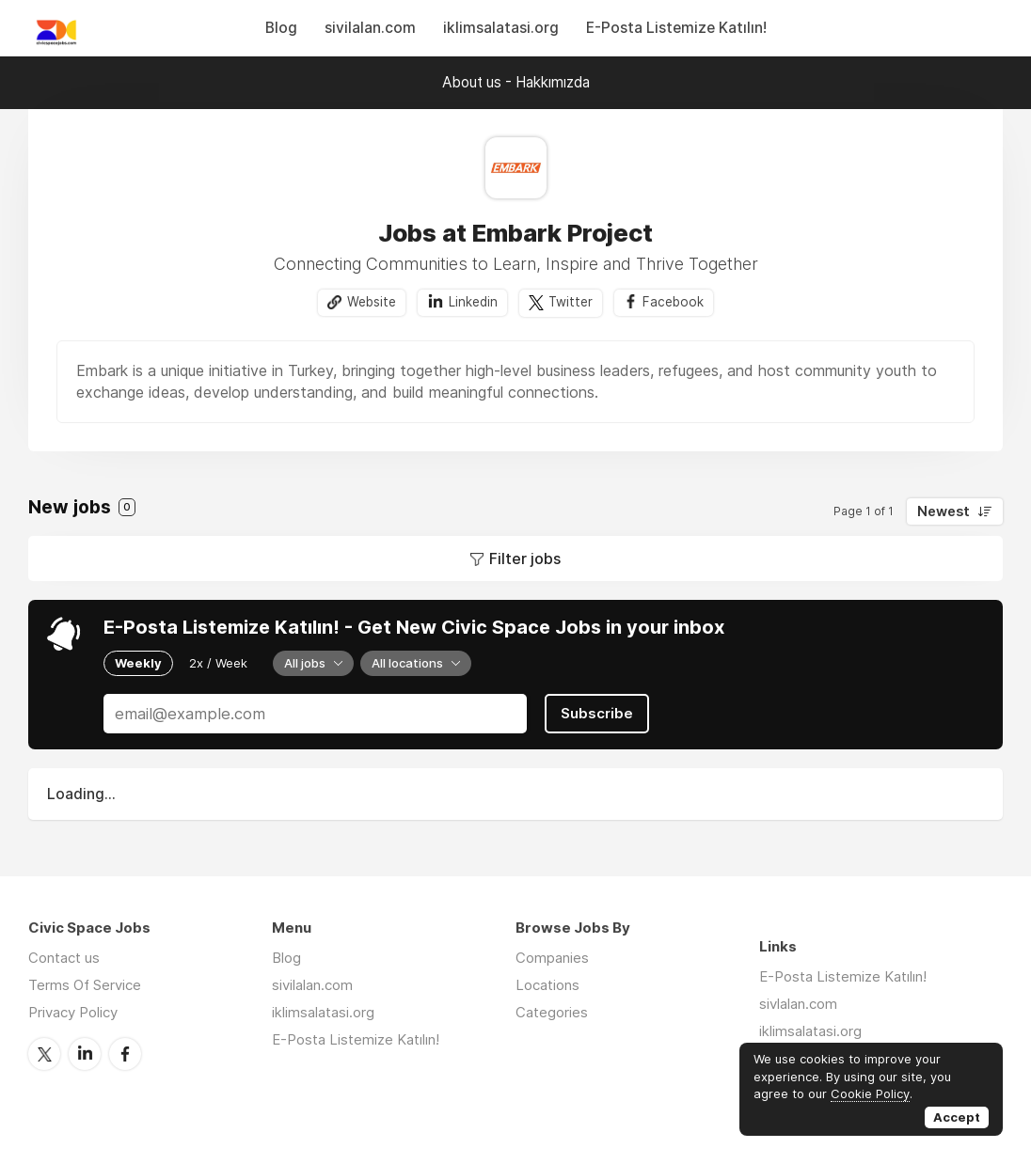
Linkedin (473, 301)
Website (371, 301)
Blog (281, 28)
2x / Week (218, 662)
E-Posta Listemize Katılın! (676, 28)
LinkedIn (85, 1054)
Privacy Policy (73, 1012)
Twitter (570, 301)
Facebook (673, 301)
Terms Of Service (84, 985)
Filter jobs (525, 558)
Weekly (138, 662)
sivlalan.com (798, 1004)
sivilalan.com (370, 28)
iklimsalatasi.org (501, 28)
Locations (547, 985)
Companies (552, 958)
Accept (956, 1117)
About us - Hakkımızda (516, 82)
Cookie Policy (870, 1093)
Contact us (64, 958)
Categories (552, 1012)
